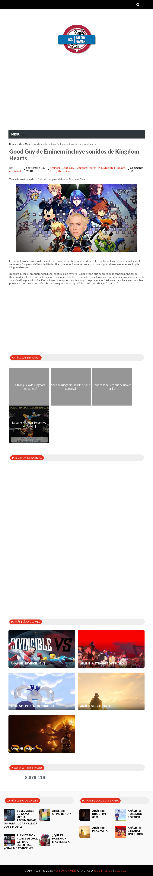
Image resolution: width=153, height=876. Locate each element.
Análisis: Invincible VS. (28, 663)
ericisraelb (15, 171)
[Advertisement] (76, 101)
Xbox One (24, 144)
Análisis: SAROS (23, 748)
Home (12, 144)
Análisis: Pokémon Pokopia (32, 706)
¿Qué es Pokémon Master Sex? (61, 838)
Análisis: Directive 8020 (99, 814)
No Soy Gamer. (65, 870)
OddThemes (103, 870)
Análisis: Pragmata (95, 706)
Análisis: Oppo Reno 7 (61, 812)
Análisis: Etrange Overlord (102, 663)
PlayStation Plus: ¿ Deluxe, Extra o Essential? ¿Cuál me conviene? (21, 842)
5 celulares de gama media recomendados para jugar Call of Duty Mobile (20, 818)
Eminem (55, 167)
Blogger (122, 870)
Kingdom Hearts (86, 167)
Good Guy (68, 167)
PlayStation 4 (107, 167)
